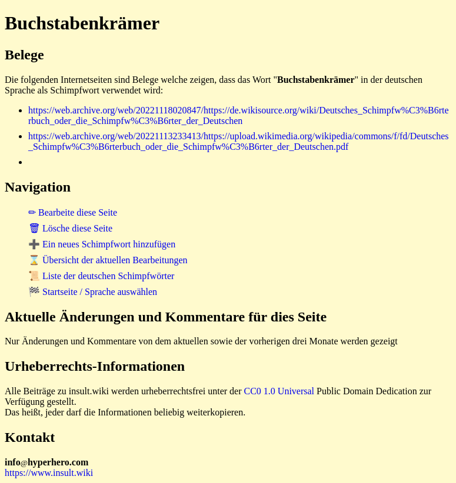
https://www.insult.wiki (49, 473)
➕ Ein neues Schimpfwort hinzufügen (101, 244)
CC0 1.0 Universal (279, 391)
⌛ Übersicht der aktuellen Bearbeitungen (108, 260)
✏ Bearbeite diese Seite (72, 212)
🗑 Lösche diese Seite (70, 228)
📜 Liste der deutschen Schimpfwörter (101, 276)
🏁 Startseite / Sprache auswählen (92, 292)
